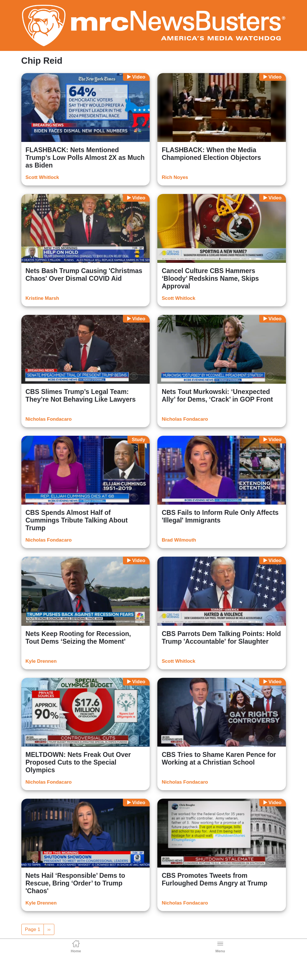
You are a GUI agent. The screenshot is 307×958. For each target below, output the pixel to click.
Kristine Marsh (42, 298)
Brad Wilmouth (179, 540)
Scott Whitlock (42, 177)
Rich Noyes (175, 177)
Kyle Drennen (41, 661)
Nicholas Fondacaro (49, 419)
